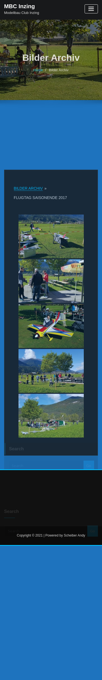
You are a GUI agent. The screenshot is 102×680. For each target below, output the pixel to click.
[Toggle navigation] (91, 8)
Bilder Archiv (59, 74)
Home (38, 74)
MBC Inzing (19, 6)
